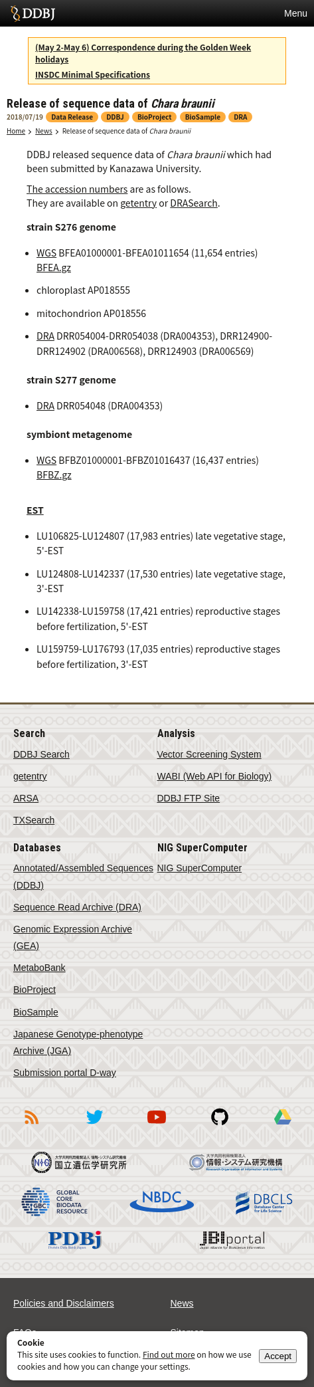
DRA (45, 335)
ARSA (26, 798)
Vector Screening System (209, 754)
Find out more (169, 1354)
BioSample (35, 1012)
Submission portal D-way (64, 1072)
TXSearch (33, 820)
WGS (46, 252)
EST (35, 509)
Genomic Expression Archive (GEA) (72, 937)
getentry (138, 202)
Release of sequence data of (126, 131)
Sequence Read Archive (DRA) (77, 907)
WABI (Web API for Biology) (214, 776)
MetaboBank (39, 967)
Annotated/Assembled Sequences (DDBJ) (83, 876)
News (43, 131)
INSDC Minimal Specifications (92, 74)
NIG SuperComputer (199, 868)
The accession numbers (77, 188)
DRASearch (194, 202)
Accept (277, 1356)
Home (16, 131)
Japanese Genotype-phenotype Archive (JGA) (78, 1042)
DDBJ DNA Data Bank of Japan (33, 13)
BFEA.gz (54, 267)
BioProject (34, 989)
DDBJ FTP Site (188, 798)
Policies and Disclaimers (63, 1303)
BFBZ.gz (54, 474)
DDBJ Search (41, 754)
